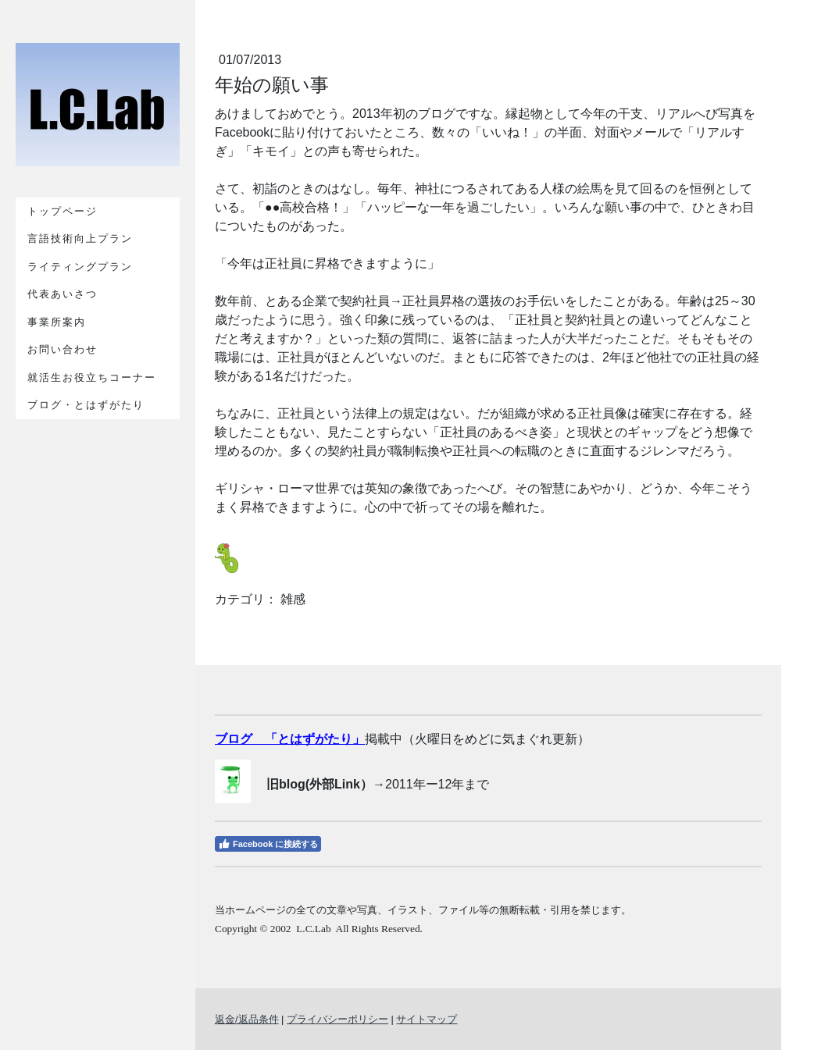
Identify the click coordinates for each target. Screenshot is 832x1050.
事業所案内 (56, 322)
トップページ (62, 211)
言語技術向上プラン (80, 238)
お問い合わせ (62, 349)
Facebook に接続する (268, 844)
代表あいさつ (62, 294)
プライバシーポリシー (337, 1019)
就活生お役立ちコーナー (91, 377)
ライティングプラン (80, 266)
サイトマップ (426, 1019)
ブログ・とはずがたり (86, 405)
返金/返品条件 (247, 1019)
